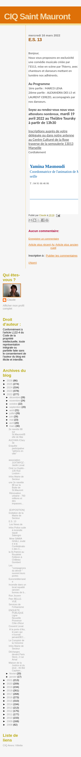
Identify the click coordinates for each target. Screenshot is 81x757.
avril (12, 423)
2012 (10, 710)
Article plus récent (40, 244)
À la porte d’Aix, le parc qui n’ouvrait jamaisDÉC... (17, 633)
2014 (10, 704)
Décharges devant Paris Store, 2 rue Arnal (17, 655)
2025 (10, 383)
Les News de (16, 524)
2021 (10, 680)
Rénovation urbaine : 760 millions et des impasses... (17, 498)
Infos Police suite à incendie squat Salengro (17, 531)
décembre (15, 397)
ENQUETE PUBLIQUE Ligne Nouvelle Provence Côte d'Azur (16, 616)
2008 (10, 724)
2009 (10, 721)
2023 (10, 390)
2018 (10, 690)
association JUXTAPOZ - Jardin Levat (17, 462)
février (13, 673)
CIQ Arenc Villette (13, 745)
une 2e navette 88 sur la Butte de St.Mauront (16, 486)
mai (12, 419)
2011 (10, 714)
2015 (10, 700)
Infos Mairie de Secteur (16, 477)
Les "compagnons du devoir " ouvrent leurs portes (17, 570)
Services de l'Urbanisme (16, 605)
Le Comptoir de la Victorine (16, 641)
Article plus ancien (67, 244)
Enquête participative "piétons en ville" (16, 449)
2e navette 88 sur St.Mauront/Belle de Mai (17, 433)
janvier (13, 676)
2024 (10, 387)
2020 (10, 683)
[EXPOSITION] (16, 510)
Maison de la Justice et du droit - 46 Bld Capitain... (17, 666)
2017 (10, 693)
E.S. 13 (12, 521)
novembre (15, 400)
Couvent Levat (16, 626)
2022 (10, 394)
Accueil (53, 246)
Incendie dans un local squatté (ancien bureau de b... (17, 588)
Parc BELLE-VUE (15, 600)
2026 (10, 380)
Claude (11, 299)
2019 (10, 687)
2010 (10, 717)
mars (13, 426)
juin (12, 416)
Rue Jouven (15, 595)
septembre (16, 407)
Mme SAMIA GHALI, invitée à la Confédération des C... (17, 543)
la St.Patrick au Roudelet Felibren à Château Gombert (16, 557)
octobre (14, 403)
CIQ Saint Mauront (37, 16)
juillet (13, 413)
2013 (10, 707)
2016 (10, 697)
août (12, 410)
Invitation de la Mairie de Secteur (16, 515)
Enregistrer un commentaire (44, 238)
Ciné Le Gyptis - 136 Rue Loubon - (17, 471)
